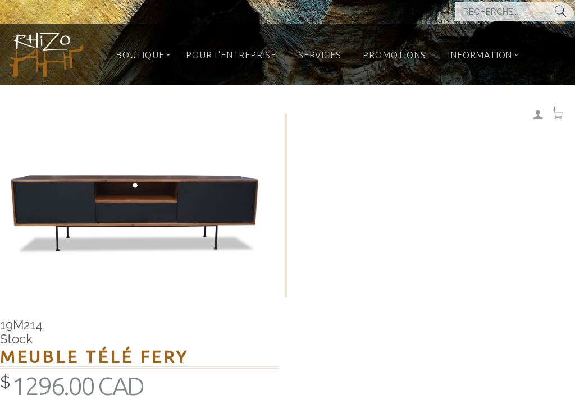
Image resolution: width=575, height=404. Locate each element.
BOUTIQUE (140, 55)
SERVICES (319, 55)
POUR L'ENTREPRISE (231, 55)
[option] (138, 205)
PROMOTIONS (394, 55)
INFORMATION (480, 55)
